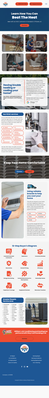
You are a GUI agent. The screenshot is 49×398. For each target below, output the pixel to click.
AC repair (5, 127)
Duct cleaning (6, 130)
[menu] (46, 4)
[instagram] (25, 367)
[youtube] (27, 367)
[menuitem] (12, 356)
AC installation (7, 137)
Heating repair (6, 134)
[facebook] (22, 367)
